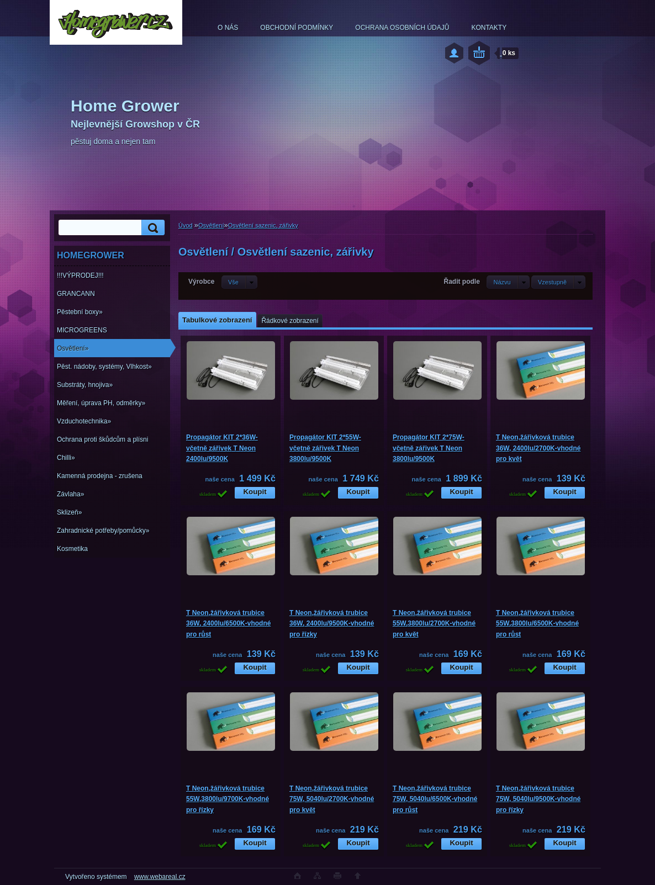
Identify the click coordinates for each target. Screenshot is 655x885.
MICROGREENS (82, 330)
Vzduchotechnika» (84, 421)
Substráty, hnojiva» (85, 385)
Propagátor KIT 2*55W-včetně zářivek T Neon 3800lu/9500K (325, 448)
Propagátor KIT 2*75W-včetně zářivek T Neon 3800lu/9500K (428, 448)
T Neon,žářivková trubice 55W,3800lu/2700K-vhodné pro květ (434, 623)
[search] (151, 228)
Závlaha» (70, 494)
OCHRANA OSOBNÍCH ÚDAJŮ (402, 27)
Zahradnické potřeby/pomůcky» (103, 530)
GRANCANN (76, 294)
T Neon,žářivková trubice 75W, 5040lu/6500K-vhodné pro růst (435, 799)
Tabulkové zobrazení (217, 320)
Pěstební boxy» (80, 312)
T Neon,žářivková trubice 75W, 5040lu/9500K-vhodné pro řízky (538, 799)
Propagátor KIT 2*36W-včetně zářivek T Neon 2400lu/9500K (222, 448)
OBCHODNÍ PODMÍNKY (296, 27)
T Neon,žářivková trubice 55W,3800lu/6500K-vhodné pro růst (537, 623)
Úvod (185, 225)
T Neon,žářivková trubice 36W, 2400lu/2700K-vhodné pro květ (538, 448)
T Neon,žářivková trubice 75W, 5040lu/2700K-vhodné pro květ (331, 799)
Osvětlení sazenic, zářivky (263, 225)
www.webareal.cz (160, 877)
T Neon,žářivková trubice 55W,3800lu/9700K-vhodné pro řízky (227, 799)
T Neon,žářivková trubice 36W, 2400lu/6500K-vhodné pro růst (228, 623)
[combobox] (508, 282)
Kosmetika (72, 549)
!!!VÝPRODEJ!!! (80, 275)
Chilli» (66, 458)
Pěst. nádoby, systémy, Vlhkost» (104, 366)
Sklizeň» (69, 512)
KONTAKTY (488, 27)
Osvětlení (211, 225)
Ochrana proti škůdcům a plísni (102, 439)
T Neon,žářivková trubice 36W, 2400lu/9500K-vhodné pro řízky (331, 623)
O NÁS (228, 27)
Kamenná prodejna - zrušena (99, 476)
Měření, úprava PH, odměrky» (101, 403)
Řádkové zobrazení (289, 321)
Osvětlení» (72, 348)
